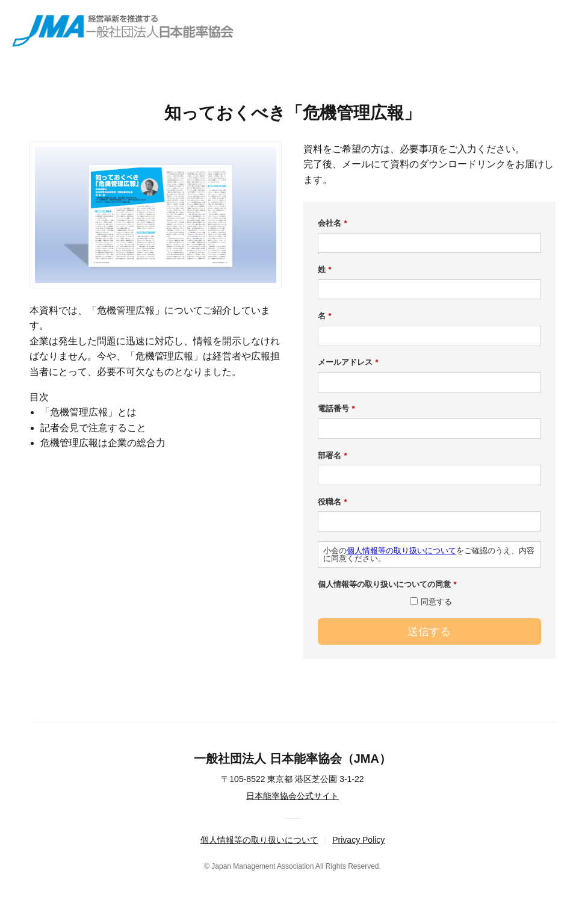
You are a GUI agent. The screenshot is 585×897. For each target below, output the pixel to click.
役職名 (332, 502)
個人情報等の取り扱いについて (401, 550)
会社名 (332, 223)
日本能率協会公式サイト (292, 796)
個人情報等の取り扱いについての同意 (387, 584)
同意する (436, 601)
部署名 (332, 456)
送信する (429, 631)
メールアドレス (348, 362)
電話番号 (336, 409)
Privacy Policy (358, 840)
